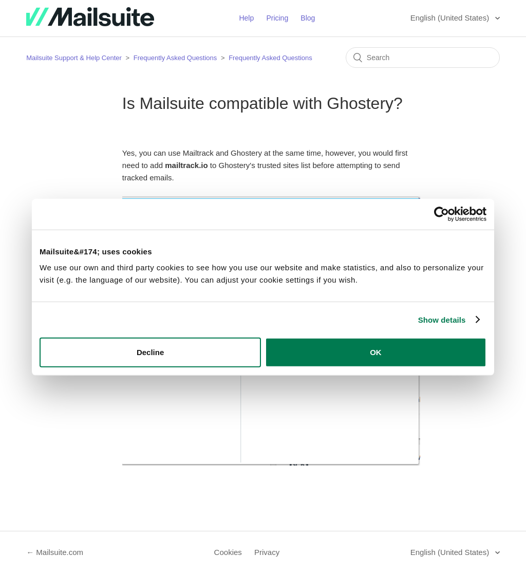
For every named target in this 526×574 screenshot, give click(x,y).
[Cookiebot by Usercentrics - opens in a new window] (441, 213)
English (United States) (451, 17)
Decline (150, 352)
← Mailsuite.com (54, 552)
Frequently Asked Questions (175, 58)
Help (246, 18)
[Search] (423, 57)
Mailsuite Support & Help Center (74, 58)
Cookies (228, 552)
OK (376, 352)
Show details (442, 319)
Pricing (277, 18)
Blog (307, 18)
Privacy (266, 552)
